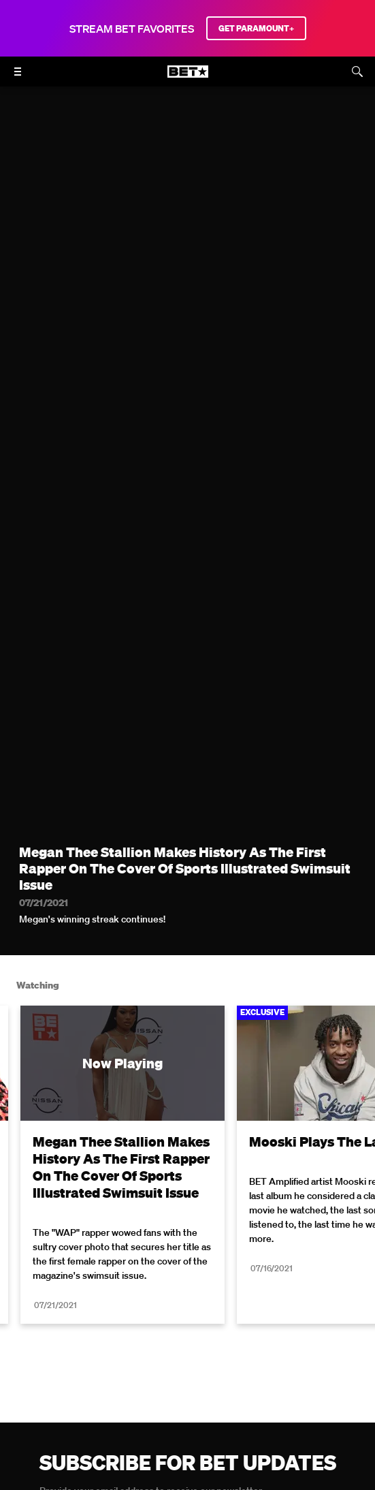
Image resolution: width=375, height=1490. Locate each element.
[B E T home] (187, 77)
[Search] (357, 71)
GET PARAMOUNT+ (256, 28)
